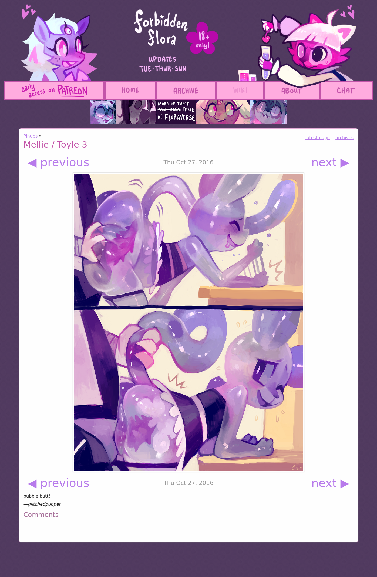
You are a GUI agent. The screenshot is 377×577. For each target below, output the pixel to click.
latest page (317, 137)
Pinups (30, 136)
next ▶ (330, 162)
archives (344, 137)
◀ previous (58, 162)
